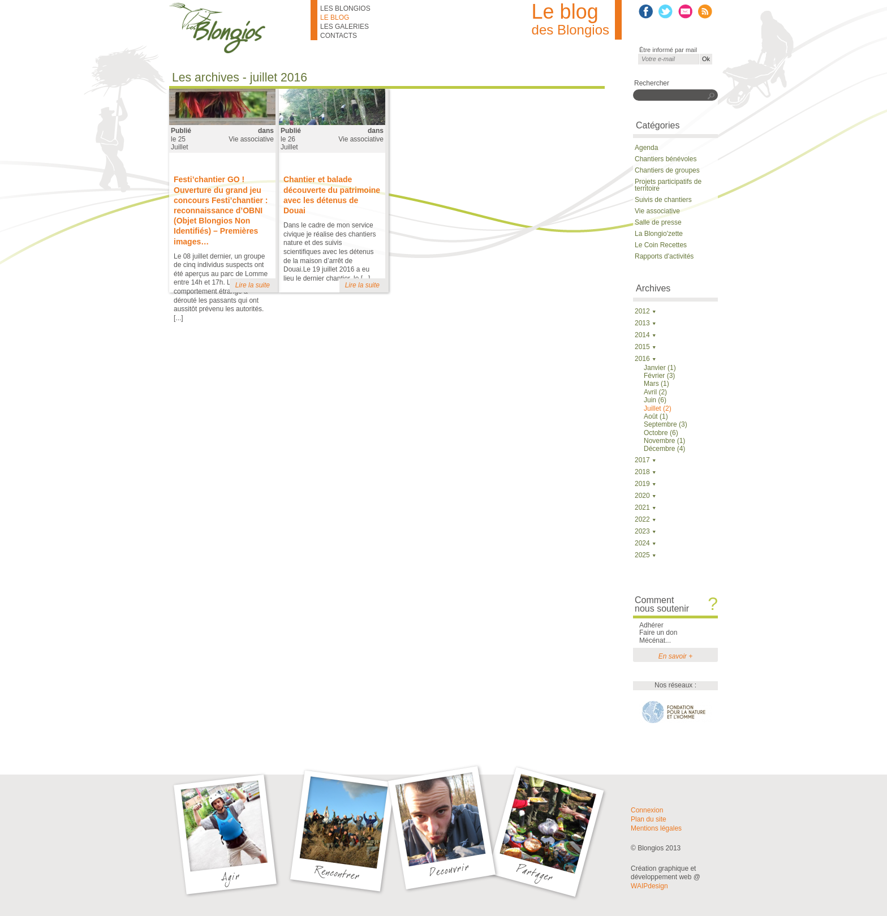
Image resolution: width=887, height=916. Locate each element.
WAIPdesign (649, 886)
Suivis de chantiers (663, 200)
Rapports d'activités (664, 256)
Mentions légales (656, 828)
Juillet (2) (657, 408)
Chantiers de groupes (667, 170)
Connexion (647, 810)
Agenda (646, 148)
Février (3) (659, 376)
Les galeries (344, 27)
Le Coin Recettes (661, 245)
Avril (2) (655, 392)
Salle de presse (658, 222)
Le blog (334, 17)
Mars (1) (656, 384)
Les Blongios (345, 8)
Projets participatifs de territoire (668, 185)
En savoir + (675, 656)
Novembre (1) (664, 441)
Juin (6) (655, 400)
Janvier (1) (660, 368)
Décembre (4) (664, 449)
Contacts (338, 36)
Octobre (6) (661, 433)
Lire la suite (252, 285)
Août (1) (656, 416)
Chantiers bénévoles (665, 159)
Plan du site (648, 819)
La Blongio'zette (659, 234)
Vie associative (251, 139)
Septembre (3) (665, 424)
